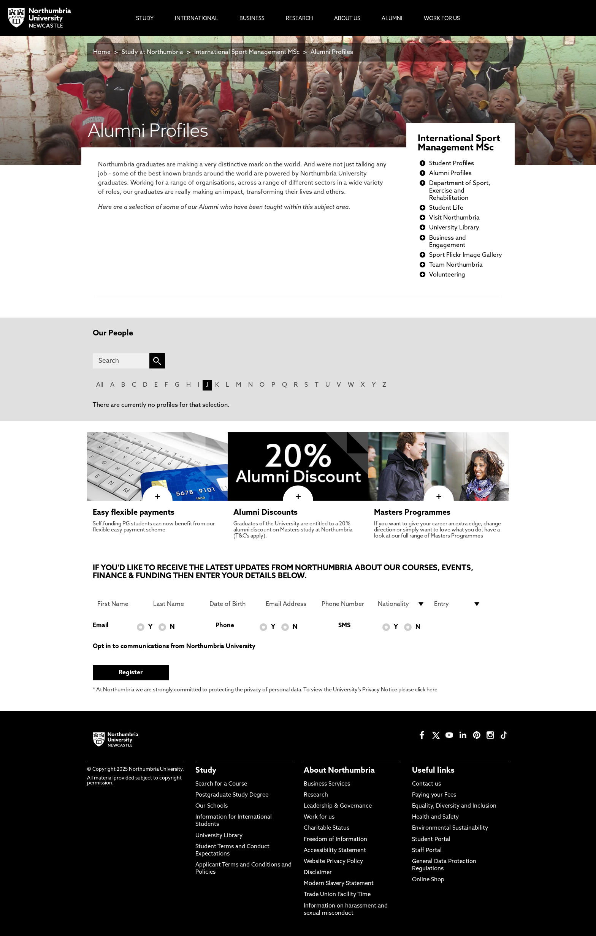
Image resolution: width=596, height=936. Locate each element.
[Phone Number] (345, 604)
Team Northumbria (456, 265)
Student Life (446, 208)
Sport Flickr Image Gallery (465, 255)
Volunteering (447, 275)
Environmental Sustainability (450, 828)
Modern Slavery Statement (339, 884)
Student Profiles (451, 164)
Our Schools (211, 806)
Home (102, 52)
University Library (454, 228)
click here (426, 690)
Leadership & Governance (338, 806)
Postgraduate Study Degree (231, 795)
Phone (225, 626)
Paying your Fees (434, 795)
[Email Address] (289, 604)
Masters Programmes (412, 513)
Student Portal (431, 840)
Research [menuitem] (299, 19)
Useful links (433, 771)
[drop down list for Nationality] (401, 604)
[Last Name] (176, 604)
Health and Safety (435, 817)
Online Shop (428, 880)
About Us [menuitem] (347, 19)
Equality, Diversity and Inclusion (454, 806)
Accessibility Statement (335, 851)
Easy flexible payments (133, 513)
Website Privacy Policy (333, 862)
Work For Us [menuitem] (442, 19)
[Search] (121, 360)
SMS (344, 626)
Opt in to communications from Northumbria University (174, 647)
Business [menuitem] (252, 19)
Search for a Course (221, 784)
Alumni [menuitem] (392, 19)
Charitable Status (326, 828)
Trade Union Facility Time (337, 895)
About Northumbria (339, 771)
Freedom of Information (335, 840)
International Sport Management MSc (247, 52)
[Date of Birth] (233, 604)
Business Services (327, 784)
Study (205, 771)
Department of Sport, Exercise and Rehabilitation (459, 190)
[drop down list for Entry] (457, 604)
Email (100, 626)
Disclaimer (318, 873)
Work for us (319, 817)
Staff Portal (427, 851)
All (99, 385)
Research (316, 795)
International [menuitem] (196, 19)
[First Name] (121, 604)
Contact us (426, 784)
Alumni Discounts (265, 513)
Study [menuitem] (145, 19)
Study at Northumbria (152, 52)
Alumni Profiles (332, 52)
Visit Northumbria (454, 218)
